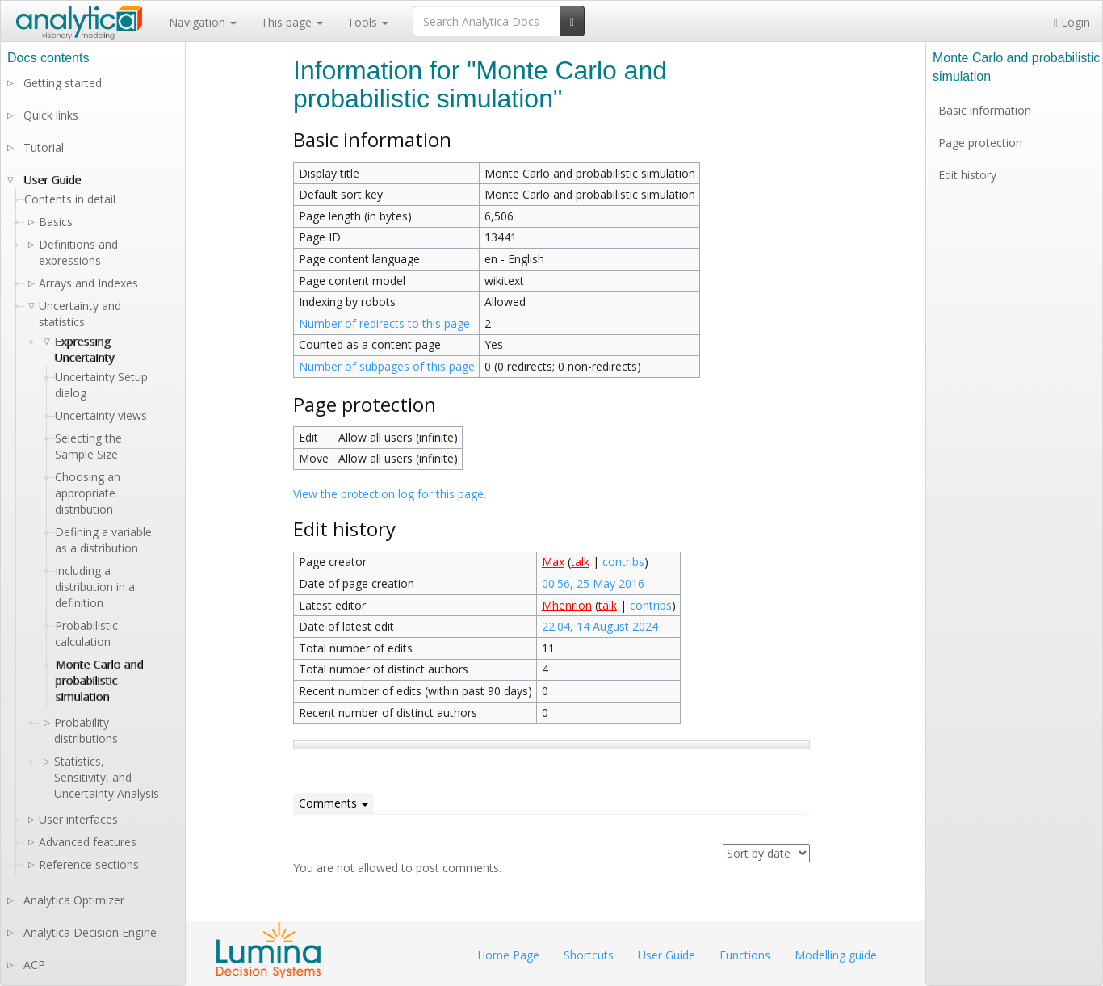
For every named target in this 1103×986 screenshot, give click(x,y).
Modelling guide (836, 955)
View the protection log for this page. (389, 493)
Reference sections (89, 864)
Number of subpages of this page (387, 366)
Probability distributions (86, 730)
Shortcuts (589, 955)
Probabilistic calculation (86, 633)
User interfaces (78, 819)
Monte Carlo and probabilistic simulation (99, 680)
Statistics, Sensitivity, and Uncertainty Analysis (106, 777)
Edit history (967, 175)
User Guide (52, 179)
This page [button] (292, 22)
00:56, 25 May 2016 (593, 583)
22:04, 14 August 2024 (600, 626)
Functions (744, 955)
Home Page (508, 955)
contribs (623, 561)
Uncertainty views (101, 415)
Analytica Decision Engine (90, 932)
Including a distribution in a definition (95, 586)
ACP (34, 964)
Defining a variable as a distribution (103, 540)
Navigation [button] (203, 22)
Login (1072, 22)
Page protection (980, 142)
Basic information (984, 110)
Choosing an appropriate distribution (87, 493)
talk (580, 561)
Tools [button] (367, 22)
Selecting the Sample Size (88, 446)
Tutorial (43, 147)
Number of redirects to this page (384, 323)
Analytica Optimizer (73, 900)
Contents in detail (69, 199)
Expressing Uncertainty (84, 349)
